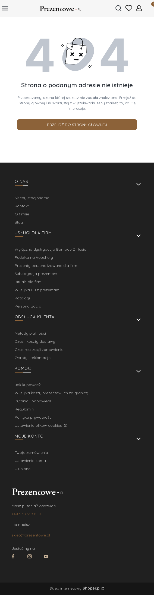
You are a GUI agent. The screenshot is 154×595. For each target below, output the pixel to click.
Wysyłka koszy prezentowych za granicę (51, 392)
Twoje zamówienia (31, 452)
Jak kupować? (27, 384)
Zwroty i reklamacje (33, 357)
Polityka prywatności (33, 417)
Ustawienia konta (30, 460)
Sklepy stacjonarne (32, 197)
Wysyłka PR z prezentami (37, 289)
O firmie (22, 214)
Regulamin (24, 409)
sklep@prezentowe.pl (31, 535)
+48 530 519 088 (26, 514)
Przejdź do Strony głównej (77, 124)
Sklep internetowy (75, 588)
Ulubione (22, 468)
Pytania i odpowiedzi (33, 401)
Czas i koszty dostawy (35, 341)
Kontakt (22, 205)
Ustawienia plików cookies (39, 425)
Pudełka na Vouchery (34, 257)
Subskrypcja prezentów (36, 273)
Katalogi (22, 298)
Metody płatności (30, 333)
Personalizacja (28, 306)
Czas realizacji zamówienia (39, 349)
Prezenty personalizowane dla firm (46, 265)
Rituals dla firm (28, 281)
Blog (19, 222)
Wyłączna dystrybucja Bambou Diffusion (52, 249)
